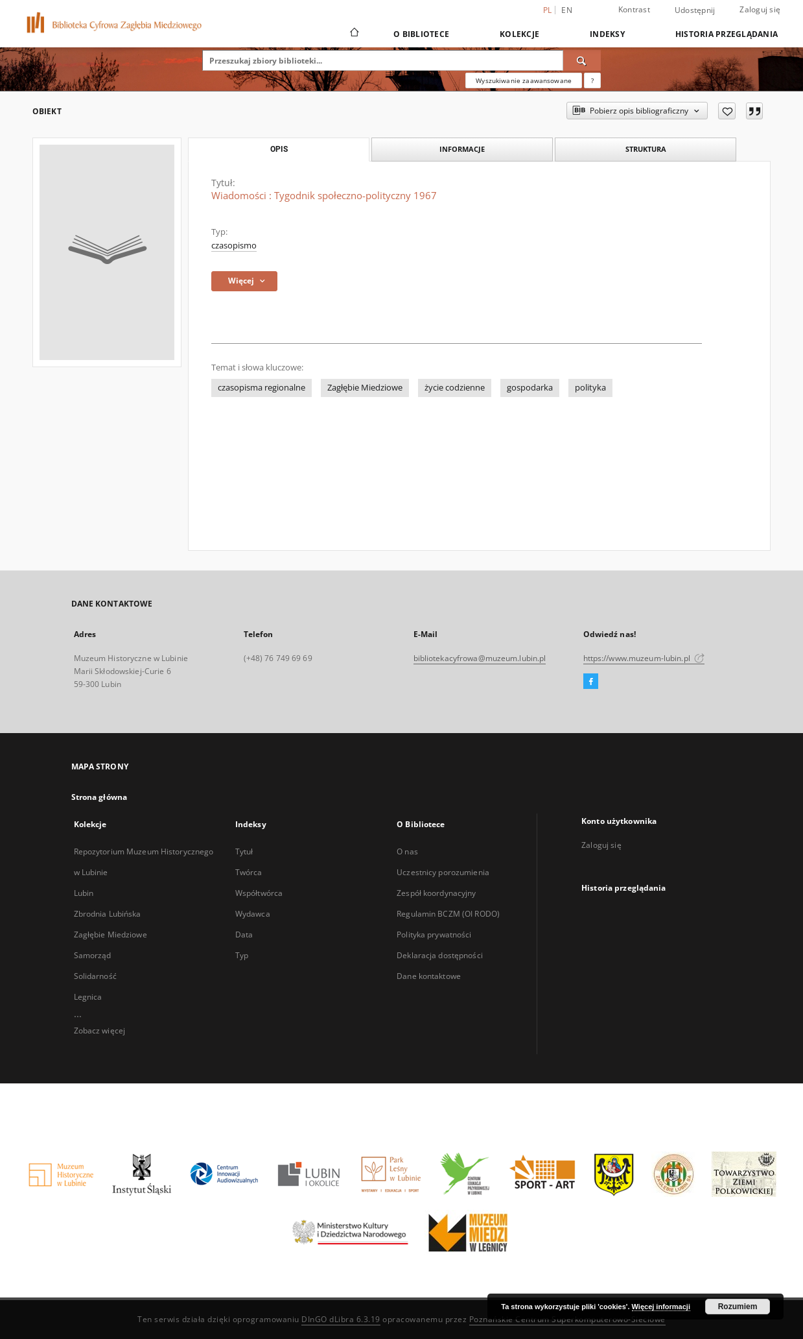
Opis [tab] (279, 149)
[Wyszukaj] (582, 60)
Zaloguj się (759, 9)
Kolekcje (519, 34)
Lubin (84, 893)
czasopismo (234, 245)
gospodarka (530, 387)
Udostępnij (695, 10)
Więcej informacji (661, 1306)
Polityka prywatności (434, 934)
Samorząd (92, 955)
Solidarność (95, 976)
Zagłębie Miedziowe (364, 387)
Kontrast (634, 9)
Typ (241, 955)
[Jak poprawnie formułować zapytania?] (592, 80)
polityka (590, 387)
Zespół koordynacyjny (436, 893)
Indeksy (607, 34)
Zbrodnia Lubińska (107, 913)
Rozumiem (738, 1306)
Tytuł (244, 851)
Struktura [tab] (645, 149)
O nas (407, 851)
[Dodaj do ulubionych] (727, 111)
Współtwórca (259, 893)
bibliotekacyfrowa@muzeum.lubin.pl (479, 658)
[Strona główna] (353, 33)
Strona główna (99, 796)
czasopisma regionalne (261, 387)
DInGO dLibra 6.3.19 (340, 1319)
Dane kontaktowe (429, 976)
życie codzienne (455, 387)
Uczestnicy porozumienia (443, 872)
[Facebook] (590, 682)
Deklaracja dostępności (440, 955)
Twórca (248, 872)
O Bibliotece (421, 34)
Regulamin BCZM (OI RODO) (448, 913)
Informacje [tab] (462, 149)
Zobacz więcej (100, 1030)
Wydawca (252, 913)
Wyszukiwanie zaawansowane (524, 80)
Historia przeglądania (726, 34)
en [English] (566, 10)
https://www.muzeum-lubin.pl (643, 658)
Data (244, 934)
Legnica (88, 996)
